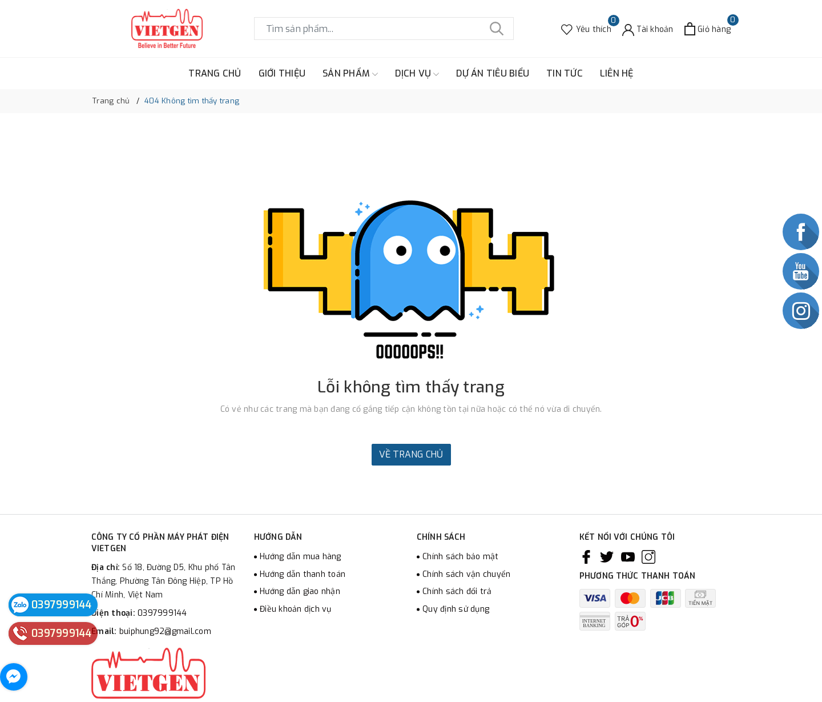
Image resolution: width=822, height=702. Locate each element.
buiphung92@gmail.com (165, 631)
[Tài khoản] (648, 29)
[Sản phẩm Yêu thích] (586, 29)
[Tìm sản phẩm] (384, 28)
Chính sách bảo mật (460, 556)
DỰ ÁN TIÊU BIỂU (492, 73)
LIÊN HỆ (617, 73)
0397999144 (162, 613)
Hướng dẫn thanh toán (302, 574)
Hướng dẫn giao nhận (300, 591)
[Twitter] (607, 557)
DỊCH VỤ (417, 73)
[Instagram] (648, 557)
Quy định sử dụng (455, 609)
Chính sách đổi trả (457, 591)
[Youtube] (628, 557)
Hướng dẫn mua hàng (300, 556)
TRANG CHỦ (214, 73)
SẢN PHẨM (350, 73)
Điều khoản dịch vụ (296, 609)
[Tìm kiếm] (496, 28)
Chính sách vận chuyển (466, 574)
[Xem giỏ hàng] (707, 28)
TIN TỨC (564, 73)
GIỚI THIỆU (282, 73)
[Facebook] (586, 557)
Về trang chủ (411, 454)
